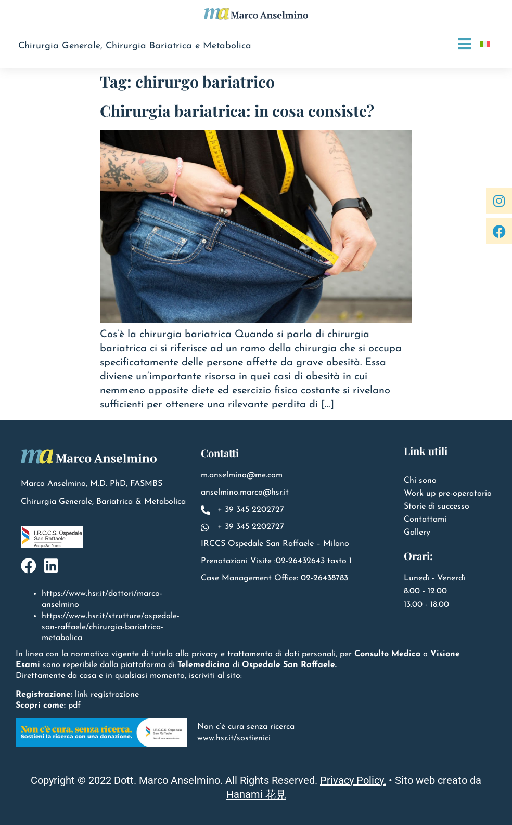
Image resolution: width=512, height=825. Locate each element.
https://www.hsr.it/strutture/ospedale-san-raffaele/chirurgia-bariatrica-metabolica (111, 627)
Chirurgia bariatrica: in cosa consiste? (237, 110)
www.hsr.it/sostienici (234, 738)
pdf (74, 705)
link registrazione (107, 694)
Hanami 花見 (256, 794)
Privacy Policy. (353, 780)
